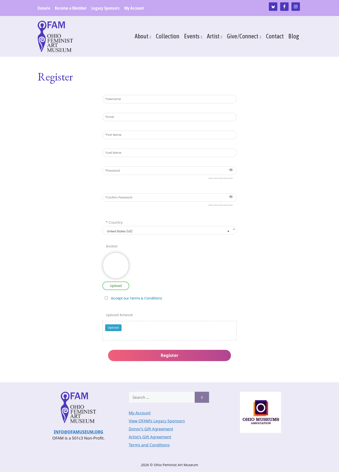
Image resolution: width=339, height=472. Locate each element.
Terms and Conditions (149, 445)
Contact (275, 36)
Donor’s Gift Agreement (151, 429)
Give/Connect (242, 36)
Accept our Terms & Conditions (136, 298)
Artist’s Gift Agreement (150, 437)
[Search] (202, 397)
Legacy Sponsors (105, 8)
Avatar (112, 246)
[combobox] (169, 230)
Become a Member (71, 8)
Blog (293, 36)
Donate (44, 8)
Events (191, 36)
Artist (213, 36)
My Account (134, 8)
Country (114, 222)
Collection (167, 36)
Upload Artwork (119, 315)
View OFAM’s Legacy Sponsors (157, 421)
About (142, 36)
